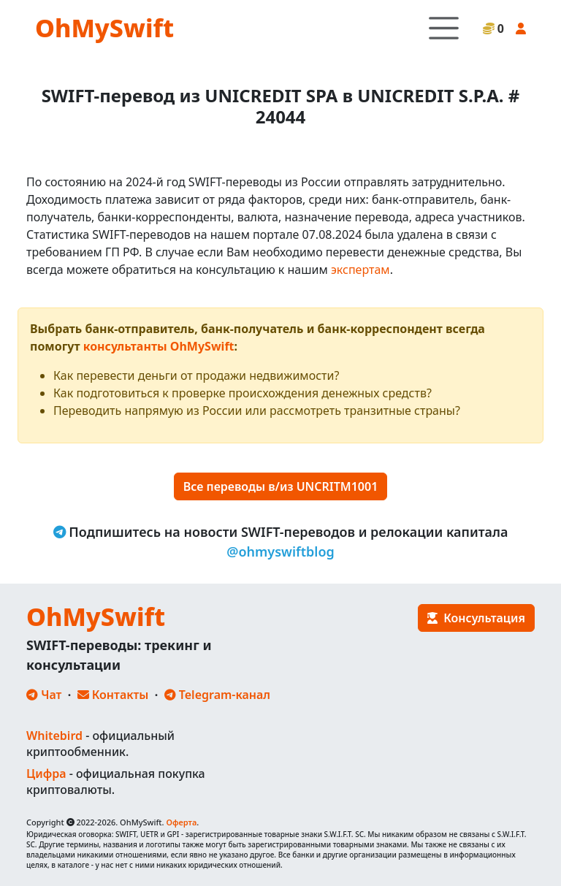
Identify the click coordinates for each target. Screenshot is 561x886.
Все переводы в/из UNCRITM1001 (280, 486)
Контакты (113, 695)
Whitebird (54, 735)
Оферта (181, 822)
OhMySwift (104, 28)
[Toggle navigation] (443, 28)
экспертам (360, 269)
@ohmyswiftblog (280, 551)
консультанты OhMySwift (158, 346)
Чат (43, 695)
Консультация (476, 618)
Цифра (46, 773)
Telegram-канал (217, 695)
